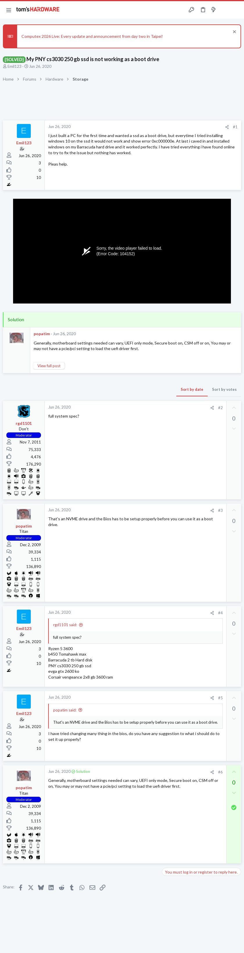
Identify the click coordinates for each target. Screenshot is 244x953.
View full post (48, 365)
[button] (9, 10)
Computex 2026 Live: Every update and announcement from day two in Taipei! (92, 36)
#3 (220, 510)
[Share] (227, 127)
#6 (220, 772)
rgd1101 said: (65, 624)
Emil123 (14, 66)
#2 (220, 407)
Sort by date (192, 389)
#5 (220, 697)
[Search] (236, 10)
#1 (235, 127)
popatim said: (64, 710)
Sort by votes (224, 389)
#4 (220, 613)
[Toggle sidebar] (224, 10)
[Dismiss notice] (233, 32)
